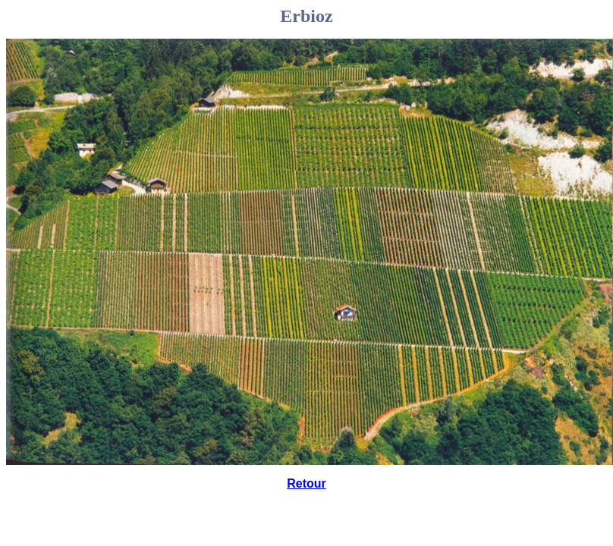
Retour (306, 483)
